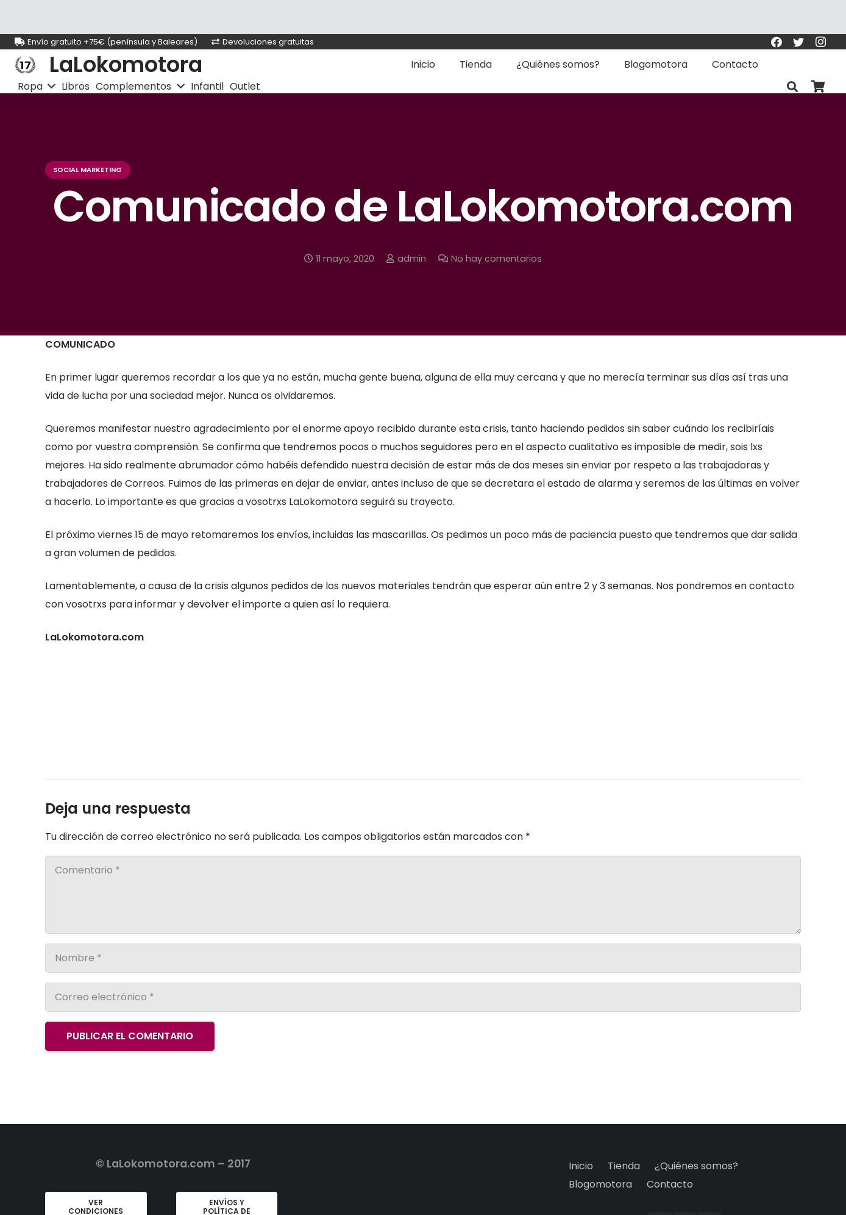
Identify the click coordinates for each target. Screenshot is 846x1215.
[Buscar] (792, 87)
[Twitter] (798, 42)
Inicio (581, 1166)
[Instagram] (820, 42)
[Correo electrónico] (423, 997)
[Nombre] (423, 958)
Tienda (624, 1166)
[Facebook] (776, 42)
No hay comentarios (496, 259)
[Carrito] (818, 87)
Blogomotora (600, 1184)
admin (411, 259)
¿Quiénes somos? (696, 1166)
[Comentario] (423, 895)
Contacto (670, 1184)
